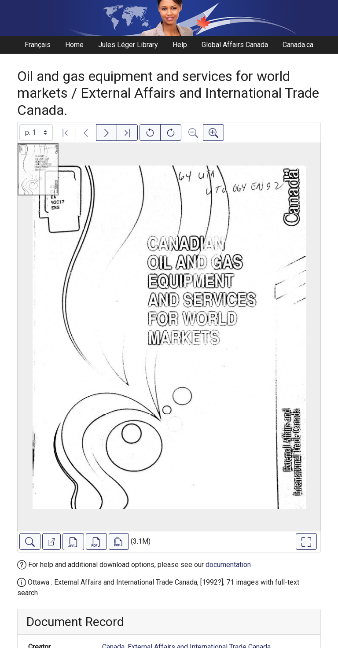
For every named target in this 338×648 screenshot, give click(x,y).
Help (180, 44)
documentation (228, 564)
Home (74, 44)
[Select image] (36, 132)
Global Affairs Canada (235, 44)
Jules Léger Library (128, 44)
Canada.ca (298, 44)
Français (38, 44)
